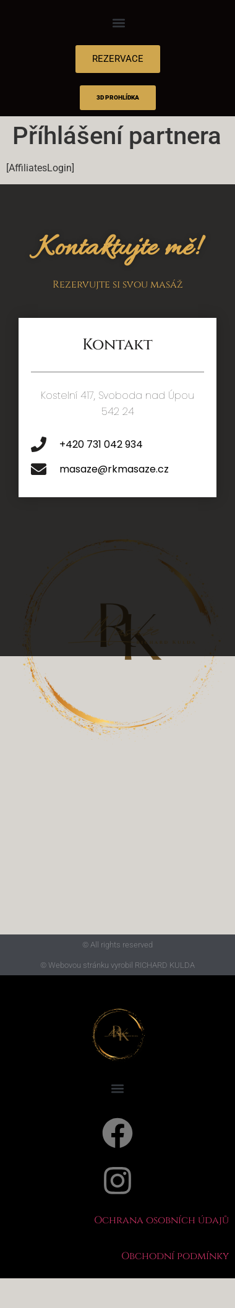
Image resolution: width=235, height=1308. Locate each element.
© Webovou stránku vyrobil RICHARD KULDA (117, 965)
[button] (119, 22)
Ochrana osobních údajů (161, 1220)
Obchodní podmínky (175, 1256)
